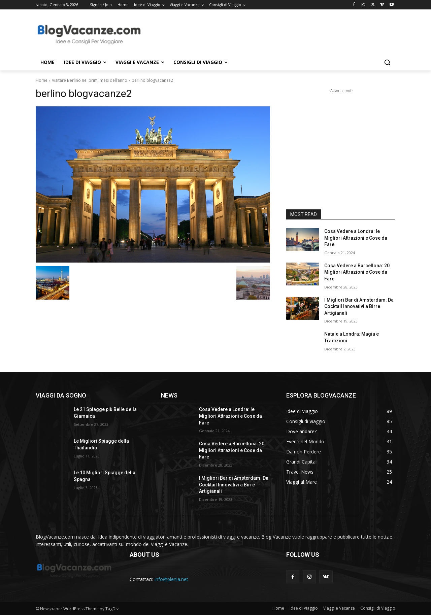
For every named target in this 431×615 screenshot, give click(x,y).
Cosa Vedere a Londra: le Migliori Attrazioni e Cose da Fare (355, 238)
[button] (387, 62)
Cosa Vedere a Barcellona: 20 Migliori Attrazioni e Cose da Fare (357, 272)
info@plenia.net (171, 579)
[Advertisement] (266, 34)
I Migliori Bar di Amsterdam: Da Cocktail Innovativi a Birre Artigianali (359, 306)
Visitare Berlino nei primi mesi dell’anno (89, 80)
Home (41, 80)
